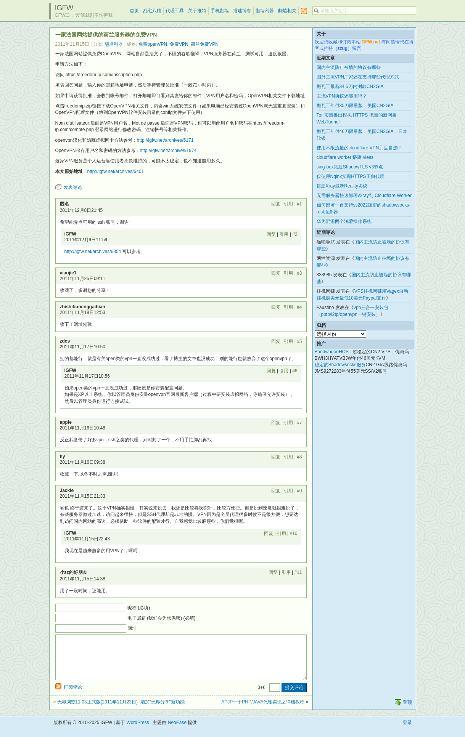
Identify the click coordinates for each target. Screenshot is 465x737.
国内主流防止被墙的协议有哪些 (349, 67)
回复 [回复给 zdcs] (275, 341)
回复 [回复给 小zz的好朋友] (273, 572)
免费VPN (179, 44)
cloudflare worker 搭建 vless (345, 157)
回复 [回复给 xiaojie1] (275, 273)
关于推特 (197, 10)
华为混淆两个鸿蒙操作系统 (344, 221)
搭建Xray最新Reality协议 (342, 186)
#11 (298, 572)
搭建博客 (242, 10)
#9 (299, 490)
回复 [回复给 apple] (275, 422)
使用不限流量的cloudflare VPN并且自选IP (359, 148)
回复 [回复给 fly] (275, 457)
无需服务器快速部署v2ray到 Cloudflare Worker (364, 195)
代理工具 (175, 10)
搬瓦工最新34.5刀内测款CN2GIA (350, 86)
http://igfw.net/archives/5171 (165, 140)
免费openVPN (152, 44)
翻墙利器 (265, 10)
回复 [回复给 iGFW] (271, 234)
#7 (299, 422)
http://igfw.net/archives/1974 (168, 150)
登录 (407, 731)
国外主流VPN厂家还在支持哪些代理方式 (358, 77)
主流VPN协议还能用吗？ (342, 96)
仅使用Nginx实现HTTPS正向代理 (351, 176)
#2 (294, 234)
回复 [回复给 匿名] (275, 204)
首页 (134, 10)
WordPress (138, 731)
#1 (299, 204)
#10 (293, 533)
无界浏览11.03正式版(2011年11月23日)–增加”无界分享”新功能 (121, 711)
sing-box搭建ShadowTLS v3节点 (350, 167)
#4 (299, 307)
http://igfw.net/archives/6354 (92, 251)
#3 (299, 273)
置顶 (407, 711)
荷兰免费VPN (205, 44)
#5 (299, 341)
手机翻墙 (220, 10)
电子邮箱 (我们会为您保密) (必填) (161, 618)
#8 (299, 457)
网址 (132, 628)
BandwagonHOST (333, 351)
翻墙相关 (287, 10)
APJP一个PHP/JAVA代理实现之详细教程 (262, 711)
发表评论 (73, 187)
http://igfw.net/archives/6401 (115, 171)
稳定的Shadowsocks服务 (340, 364)
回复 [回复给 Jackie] (275, 490)
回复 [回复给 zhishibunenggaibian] (275, 307)
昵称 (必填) (138, 607)
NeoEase (177, 731)
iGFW (64, 7)
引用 (288, 204)
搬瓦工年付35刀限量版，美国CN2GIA (355, 105)
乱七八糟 (152, 10)
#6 (294, 370)
